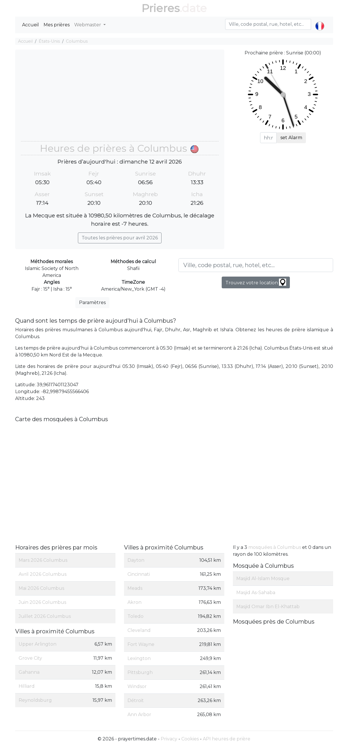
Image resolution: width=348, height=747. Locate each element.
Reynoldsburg (35, 700)
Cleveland (139, 630)
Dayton (135, 560)
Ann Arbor (139, 714)
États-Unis (49, 41)
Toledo (135, 616)
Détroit (135, 700)
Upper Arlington (37, 644)
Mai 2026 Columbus (41, 588)
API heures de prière (226, 739)
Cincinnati (138, 574)
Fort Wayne (140, 644)
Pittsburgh (140, 672)
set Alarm (291, 137)
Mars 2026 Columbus (43, 560)
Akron (134, 602)
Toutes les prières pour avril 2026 (120, 238)
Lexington (139, 658)
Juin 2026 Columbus (42, 602)
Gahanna (29, 672)
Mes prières (57, 24)
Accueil (30, 24)
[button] (320, 21)
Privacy (169, 739)
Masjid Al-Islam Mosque (263, 578)
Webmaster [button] (88, 24)
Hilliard (27, 686)
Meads (134, 588)
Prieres (160, 8)
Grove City (30, 658)
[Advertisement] (120, 98)
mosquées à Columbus (274, 547)
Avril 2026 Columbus (42, 574)
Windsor (137, 686)
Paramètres (92, 302)
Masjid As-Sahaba (255, 592)
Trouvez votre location (255, 282)
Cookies (190, 739)
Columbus (77, 41)
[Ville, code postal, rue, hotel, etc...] (255, 265)
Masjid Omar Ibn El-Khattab (268, 606)
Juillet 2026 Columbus (45, 616)
